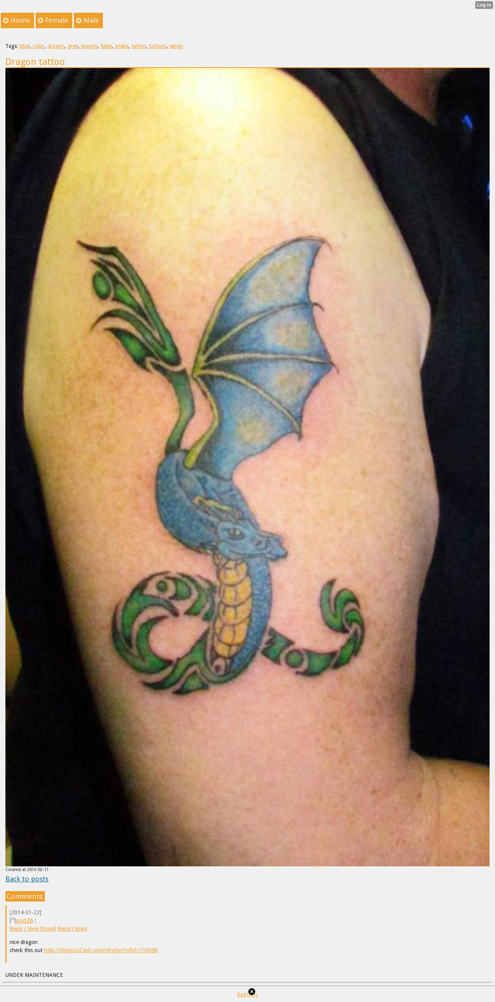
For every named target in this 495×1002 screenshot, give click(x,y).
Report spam (72, 928)
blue (25, 46)
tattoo (138, 46)
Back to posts (26, 879)
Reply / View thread (33, 928)
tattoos (157, 46)
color (38, 46)
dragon (56, 46)
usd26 (21, 920)
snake (121, 46)
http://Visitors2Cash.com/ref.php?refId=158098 (101, 950)
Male (106, 46)
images (89, 46)
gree (73, 46)
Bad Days (247, 994)
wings (176, 46)
